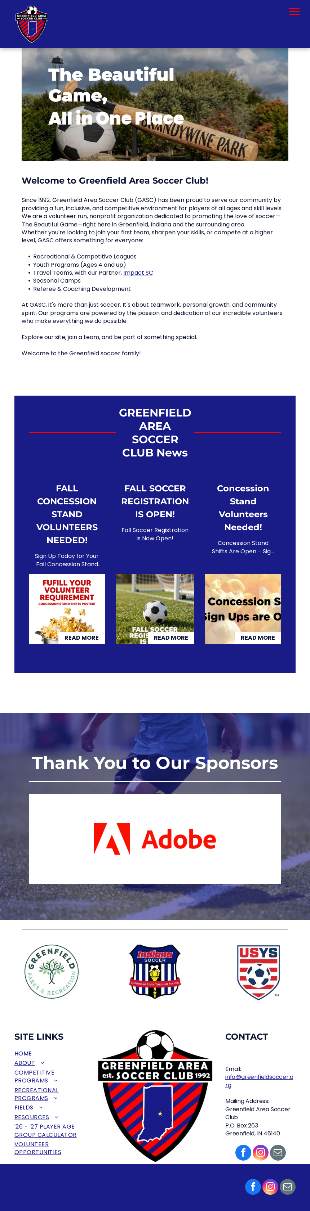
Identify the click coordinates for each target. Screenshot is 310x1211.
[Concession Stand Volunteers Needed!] (243, 609)
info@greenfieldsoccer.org (259, 1081)
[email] (288, 1188)
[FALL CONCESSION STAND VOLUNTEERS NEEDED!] (67, 609)
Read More (82, 638)
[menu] (294, 11)
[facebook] (253, 1188)
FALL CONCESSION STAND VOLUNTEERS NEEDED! (67, 514)
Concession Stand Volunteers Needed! (243, 507)
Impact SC (138, 273)
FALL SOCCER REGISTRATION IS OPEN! (155, 501)
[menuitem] (49, 1053)
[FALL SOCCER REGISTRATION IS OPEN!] (155, 609)
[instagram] (270, 1188)
